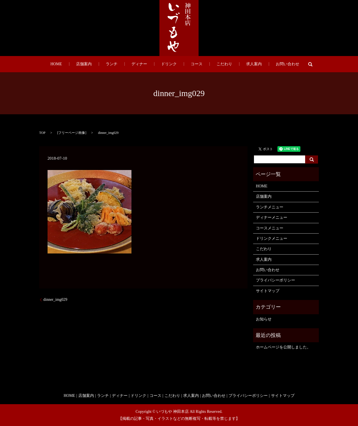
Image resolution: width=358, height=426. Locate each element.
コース (190, 64)
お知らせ (264, 319)
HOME (84, 64)
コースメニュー (269, 228)
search (279, 64)
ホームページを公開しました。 (283, 347)
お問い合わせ (259, 64)
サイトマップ (267, 291)
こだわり (210, 64)
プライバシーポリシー (275, 280)
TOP (42, 133)
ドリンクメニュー (271, 238)
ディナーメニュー (271, 217)
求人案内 (233, 64)
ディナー (146, 64)
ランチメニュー (269, 207)
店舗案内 (104, 64)
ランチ (125, 64)
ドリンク (169, 64)
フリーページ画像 (71, 133)
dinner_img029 (55, 299)
